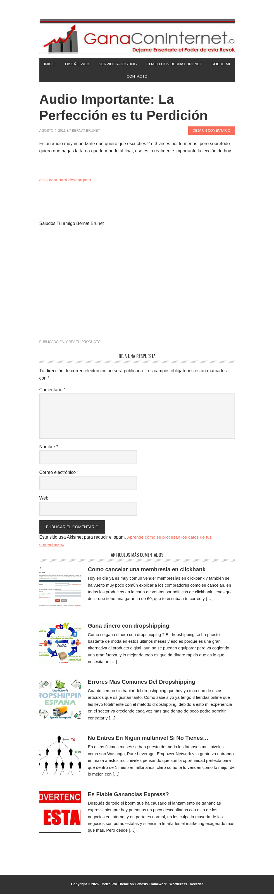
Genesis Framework (151, 885)
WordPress (178, 885)
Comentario (52, 391)
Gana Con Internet (137, 36)
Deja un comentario (211, 132)
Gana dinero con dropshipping (128, 627)
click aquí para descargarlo (66, 181)
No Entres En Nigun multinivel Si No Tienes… (148, 739)
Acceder (196, 885)
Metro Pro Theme (115, 885)
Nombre (48, 448)
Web (44, 499)
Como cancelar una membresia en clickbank (147, 571)
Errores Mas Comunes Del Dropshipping (142, 683)
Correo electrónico (59, 473)
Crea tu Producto (83, 343)
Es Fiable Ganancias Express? (128, 795)
